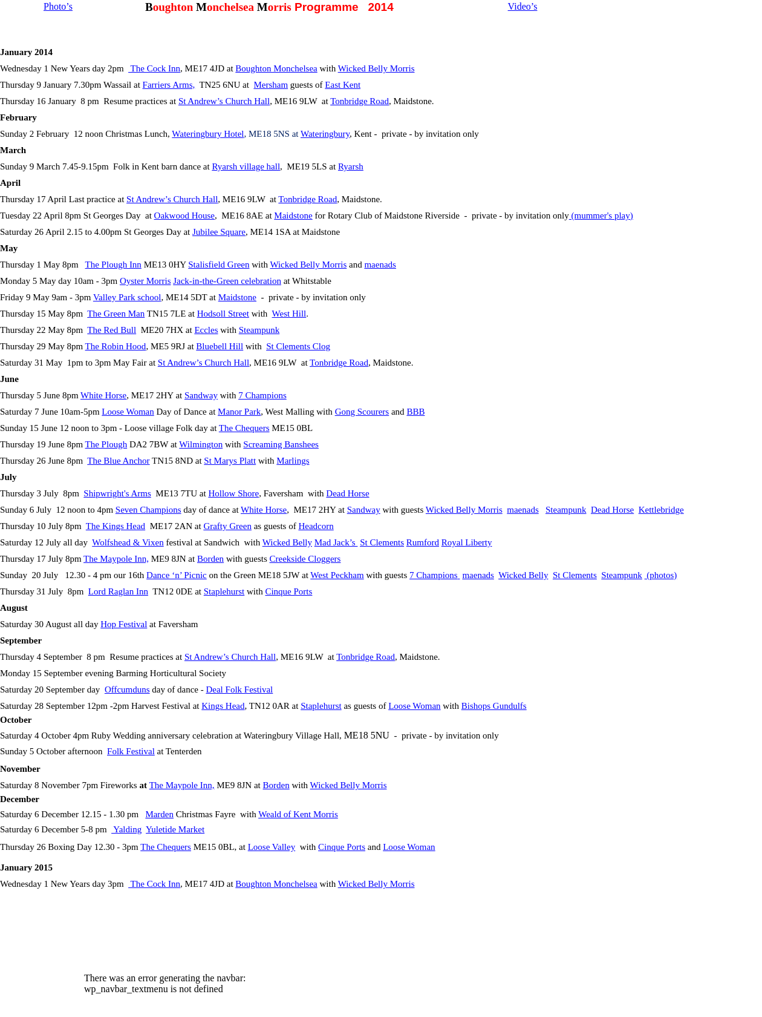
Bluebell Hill (219, 346)
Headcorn (315, 526)
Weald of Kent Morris (298, 814)
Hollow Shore (233, 493)
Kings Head (222, 706)
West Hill (289, 313)
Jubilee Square (219, 232)
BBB (415, 411)
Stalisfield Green (218, 264)
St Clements (382, 542)
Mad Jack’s (336, 542)
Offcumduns (127, 689)
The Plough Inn (113, 264)
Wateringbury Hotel (208, 134)
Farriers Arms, (169, 85)
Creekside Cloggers (305, 559)
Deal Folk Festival (239, 689)
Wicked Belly (287, 542)
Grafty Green (227, 526)
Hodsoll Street (223, 313)
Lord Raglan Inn (118, 591)
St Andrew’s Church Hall (224, 101)
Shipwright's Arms (117, 493)
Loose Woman (128, 411)
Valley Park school (127, 297)
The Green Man (116, 313)
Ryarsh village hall (246, 166)
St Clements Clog (298, 346)
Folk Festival (131, 751)
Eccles (206, 330)
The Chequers (244, 428)
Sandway (201, 395)
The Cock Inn (154, 68)
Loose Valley (271, 847)
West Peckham (336, 575)
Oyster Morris (145, 281)
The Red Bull (111, 330)
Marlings (292, 461)
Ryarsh (350, 166)
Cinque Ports (288, 591)
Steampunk (259, 330)
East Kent (342, 85)
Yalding (126, 829)
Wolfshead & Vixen (127, 542)
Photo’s (58, 6)
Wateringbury (325, 134)
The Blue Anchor (118, 461)
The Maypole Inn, (116, 559)
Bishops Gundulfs (494, 706)
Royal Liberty (466, 542)
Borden (210, 559)
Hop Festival (123, 624)
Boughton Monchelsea (276, 68)
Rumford (422, 542)
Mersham (270, 85)
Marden (159, 814)
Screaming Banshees (281, 444)
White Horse (103, 395)
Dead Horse (347, 493)
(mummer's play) (601, 215)
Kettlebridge (661, 510)
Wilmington (201, 444)
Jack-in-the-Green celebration (227, 281)
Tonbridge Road (359, 101)
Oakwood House (184, 215)
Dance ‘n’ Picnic (176, 575)
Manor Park (239, 411)
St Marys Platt (230, 461)
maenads (380, 264)
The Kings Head (115, 526)
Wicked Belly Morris (376, 68)
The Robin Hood (115, 346)
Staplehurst (224, 591)
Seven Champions (148, 510)
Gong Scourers (362, 411)
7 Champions (262, 395)
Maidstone (293, 215)
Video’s (523, 6)
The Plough (106, 444)
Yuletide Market (175, 829)
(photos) (661, 575)
